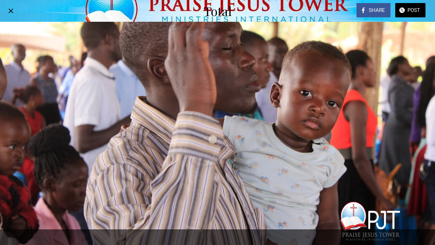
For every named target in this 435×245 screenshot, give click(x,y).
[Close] (11, 11)
